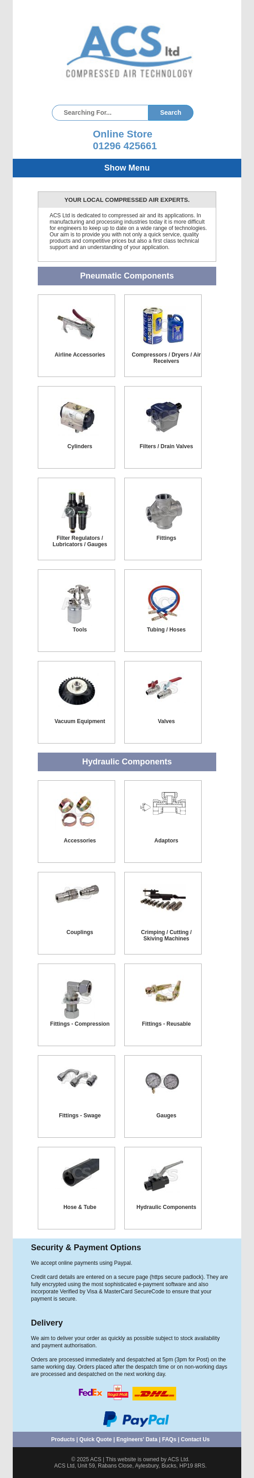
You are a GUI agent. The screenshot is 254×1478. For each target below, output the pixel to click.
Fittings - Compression (80, 1024)
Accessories (80, 840)
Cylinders (79, 446)
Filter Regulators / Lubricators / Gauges (79, 541)
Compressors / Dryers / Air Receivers (166, 358)
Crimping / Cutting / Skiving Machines (166, 935)
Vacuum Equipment (80, 721)
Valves (166, 721)
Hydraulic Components (166, 1207)
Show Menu (127, 167)
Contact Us (195, 1439)
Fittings (166, 538)
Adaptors (166, 840)
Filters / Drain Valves (166, 446)
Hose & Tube (79, 1207)
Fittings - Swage (80, 1115)
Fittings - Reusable (166, 1024)
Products (63, 1439)
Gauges (166, 1115)
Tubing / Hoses (166, 629)
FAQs (169, 1439)
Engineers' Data (137, 1439)
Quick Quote (95, 1439)
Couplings (79, 932)
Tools (80, 629)
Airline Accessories (80, 355)
